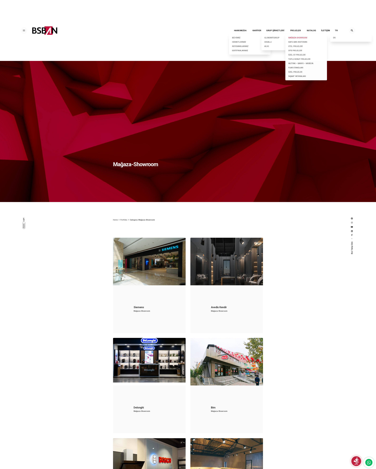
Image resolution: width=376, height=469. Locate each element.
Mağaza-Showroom (142, 314)
